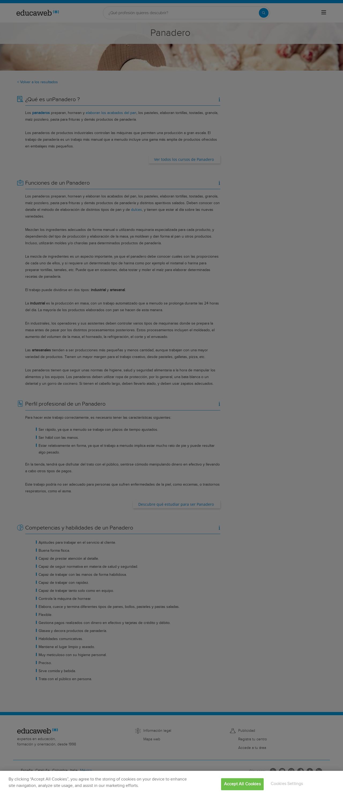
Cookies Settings (287, 783)
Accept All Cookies (242, 784)
